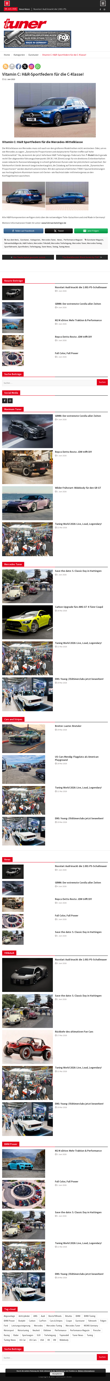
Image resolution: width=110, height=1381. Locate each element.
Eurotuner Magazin (95, 239)
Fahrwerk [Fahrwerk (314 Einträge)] (92, 1320)
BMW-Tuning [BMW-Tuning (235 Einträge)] (89, 1316)
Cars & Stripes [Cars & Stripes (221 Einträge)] (56, 1320)
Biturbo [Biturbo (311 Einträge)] (68, 1316)
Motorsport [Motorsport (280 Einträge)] (9, 1330)
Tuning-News (64, 246)
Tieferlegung (35, 246)
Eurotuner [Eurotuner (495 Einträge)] (80, 1320)
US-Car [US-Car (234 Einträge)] (22, 1340)
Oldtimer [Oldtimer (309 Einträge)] (47, 1330)
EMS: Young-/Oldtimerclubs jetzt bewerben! (79, 679)
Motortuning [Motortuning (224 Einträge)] (23, 1330)
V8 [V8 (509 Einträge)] (48, 1340)
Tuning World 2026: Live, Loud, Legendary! (78, 523)
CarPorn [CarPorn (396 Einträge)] (42, 1320)
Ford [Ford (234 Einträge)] (6, 1325)
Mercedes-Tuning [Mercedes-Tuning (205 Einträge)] (54, 1325)
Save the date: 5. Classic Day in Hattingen (78, 570)
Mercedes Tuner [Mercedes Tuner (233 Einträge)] (73, 1325)
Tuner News (47, 246)
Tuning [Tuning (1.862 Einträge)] (90, 1335)
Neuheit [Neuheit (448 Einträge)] (36, 1330)
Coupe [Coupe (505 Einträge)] (69, 1320)
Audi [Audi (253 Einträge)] (43, 1316)
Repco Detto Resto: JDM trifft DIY (73, 336)
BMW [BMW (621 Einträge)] (78, 1316)
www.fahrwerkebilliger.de (53, 222)
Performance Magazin (73, 239)
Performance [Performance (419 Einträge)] (60, 1330)
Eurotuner (24, 239)
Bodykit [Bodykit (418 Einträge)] (21, 1320)
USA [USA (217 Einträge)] (42, 1340)
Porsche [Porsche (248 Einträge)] (97, 1330)
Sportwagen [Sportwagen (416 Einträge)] (27, 1335)
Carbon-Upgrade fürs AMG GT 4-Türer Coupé (79, 606)
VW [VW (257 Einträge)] (54, 1340)
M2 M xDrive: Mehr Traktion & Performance (78, 320)
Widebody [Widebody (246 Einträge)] (64, 1340)
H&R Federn (28, 243)
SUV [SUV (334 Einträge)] (39, 1335)
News (59, 239)
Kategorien (35, 239)
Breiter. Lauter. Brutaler (68, 726)
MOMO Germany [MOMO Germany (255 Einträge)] (91, 1325)
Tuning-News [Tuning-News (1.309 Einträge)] (10, 1340)
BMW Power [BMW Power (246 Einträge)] (9, 1320)
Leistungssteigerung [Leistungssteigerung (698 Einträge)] (20, 1325)
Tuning (55, 246)
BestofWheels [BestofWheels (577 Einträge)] (55, 1316)
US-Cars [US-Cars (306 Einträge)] (33, 1340)
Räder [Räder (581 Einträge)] (16, 1335)
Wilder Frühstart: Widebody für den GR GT (78, 487)
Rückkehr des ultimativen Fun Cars (74, 1031)
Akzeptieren (57, 1374)
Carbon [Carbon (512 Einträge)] (32, 1320)
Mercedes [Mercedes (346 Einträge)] (38, 1325)
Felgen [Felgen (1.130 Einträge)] (103, 1320)
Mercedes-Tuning (94, 243)
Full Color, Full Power (66, 353)
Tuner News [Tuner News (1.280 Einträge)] (77, 1335)
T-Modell (90, 155)
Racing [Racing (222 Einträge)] (7, 1335)
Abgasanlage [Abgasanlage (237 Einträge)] (9, 1316)
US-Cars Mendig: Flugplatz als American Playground (77, 758)
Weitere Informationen (86, 1371)
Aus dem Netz (13, 239)
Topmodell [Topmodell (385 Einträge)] (64, 1335)
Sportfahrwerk (10, 246)
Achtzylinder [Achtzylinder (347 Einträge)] (24, 1316)
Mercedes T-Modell (42, 243)
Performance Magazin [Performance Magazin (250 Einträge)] (80, 1330)
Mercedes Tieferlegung (61, 243)
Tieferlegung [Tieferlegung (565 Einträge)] (50, 1335)
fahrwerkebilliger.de (13, 243)
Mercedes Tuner (49, 239)
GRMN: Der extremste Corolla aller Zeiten (78, 303)
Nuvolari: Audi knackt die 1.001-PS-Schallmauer (81, 287)
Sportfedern (23, 246)
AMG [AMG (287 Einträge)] (35, 1316)
